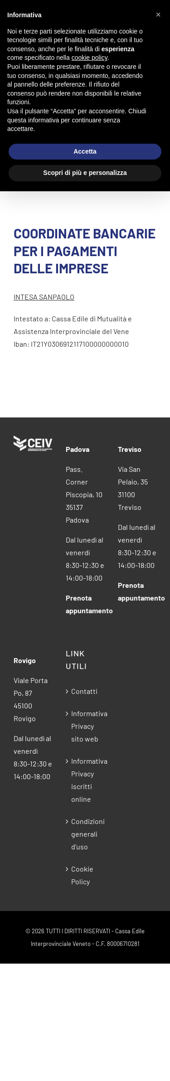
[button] (158, 14)
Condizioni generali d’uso (85, 834)
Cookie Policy (82, 875)
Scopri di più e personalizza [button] (84, 172)
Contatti (84, 691)
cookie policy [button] (89, 57)
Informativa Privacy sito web (85, 726)
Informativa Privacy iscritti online (85, 779)
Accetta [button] (85, 151)
